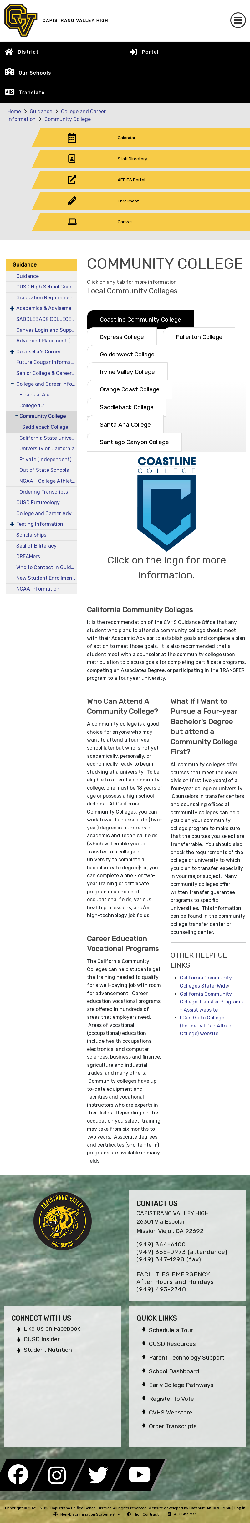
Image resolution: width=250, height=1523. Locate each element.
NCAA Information (37, 589)
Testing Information (39, 524)
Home (14, 111)
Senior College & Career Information (46, 373)
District (28, 52)
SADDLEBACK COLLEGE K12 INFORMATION (46, 319)
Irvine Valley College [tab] (127, 371)
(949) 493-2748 (161, 1289)
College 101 (32, 406)
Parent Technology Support (186, 1357)
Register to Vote (171, 1398)
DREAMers (28, 556)
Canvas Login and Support (46, 330)
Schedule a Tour (171, 1330)
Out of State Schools (44, 470)
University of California (46, 449)
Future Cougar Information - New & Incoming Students (46, 362)
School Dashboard (174, 1371)
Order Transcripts (173, 1426)
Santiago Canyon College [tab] (134, 442)
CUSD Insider (42, 1339)
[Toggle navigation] (238, 20)
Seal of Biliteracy (36, 546)
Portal (150, 52)
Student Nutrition (48, 1349)
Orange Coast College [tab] (130, 389)
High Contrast (146, 1514)
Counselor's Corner (38, 352)
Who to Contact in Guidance (46, 567)
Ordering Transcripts (43, 492)
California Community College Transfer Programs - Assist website (211, 1002)
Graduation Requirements (46, 298)
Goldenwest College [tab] (127, 354)
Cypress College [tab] (122, 337)
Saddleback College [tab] (127, 407)
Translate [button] (32, 92)
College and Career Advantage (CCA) (46, 513)
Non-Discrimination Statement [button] (88, 1514)
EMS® (226, 1508)
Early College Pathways (181, 1385)
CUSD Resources (172, 1343)
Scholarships (31, 535)
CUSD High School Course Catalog (46, 287)
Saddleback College (45, 427)
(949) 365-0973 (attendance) (181, 1251)
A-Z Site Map (182, 1514)
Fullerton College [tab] (199, 337)
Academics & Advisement (46, 308)
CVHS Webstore (170, 1412)
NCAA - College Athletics (48, 481)
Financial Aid (34, 395)
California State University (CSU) (48, 438)
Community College (67, 119)
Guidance (41, 111)
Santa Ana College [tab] (125, 424)
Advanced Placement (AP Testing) (46, 341)
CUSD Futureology (38, 502)
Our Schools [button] (35, 73)
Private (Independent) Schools (48, 459)
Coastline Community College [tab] (140, 319)
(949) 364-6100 (161, 1244)
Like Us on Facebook (52, 1328)
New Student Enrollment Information (46, 578)
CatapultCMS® (202, 1508)
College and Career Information (46, 384)
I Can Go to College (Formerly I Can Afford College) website (206, 1026)
